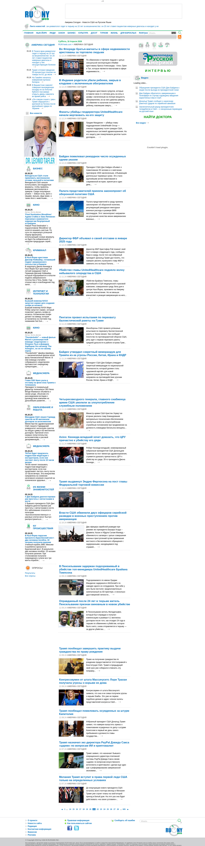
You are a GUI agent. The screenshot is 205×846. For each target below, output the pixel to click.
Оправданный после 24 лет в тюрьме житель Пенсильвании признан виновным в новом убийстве (94, 603)
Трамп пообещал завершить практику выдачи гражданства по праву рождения (90, 650)
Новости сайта (35, 823)
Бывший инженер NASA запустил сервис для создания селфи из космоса (39, 303)
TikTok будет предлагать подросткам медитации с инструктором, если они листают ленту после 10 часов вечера (39, 457)
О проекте (32, 820)
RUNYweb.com (64, 44)
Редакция (32, 826)
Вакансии (32, 832)
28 (118, 809)
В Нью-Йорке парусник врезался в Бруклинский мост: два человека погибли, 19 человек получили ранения (39, 538)
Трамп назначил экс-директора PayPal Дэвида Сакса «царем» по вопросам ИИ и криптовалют (94, 744)
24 (104, 809)
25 (108, 809)
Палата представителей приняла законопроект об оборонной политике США (92, 192)
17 (80, 809)
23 (101, 809)
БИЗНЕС (72, 33)
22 (98, 809)
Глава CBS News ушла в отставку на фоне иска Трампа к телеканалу (40, 382)
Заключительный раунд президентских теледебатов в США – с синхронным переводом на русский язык (160, 109)
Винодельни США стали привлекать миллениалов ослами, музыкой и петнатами (39, 178)
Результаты (30, 573)
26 (111, 809)
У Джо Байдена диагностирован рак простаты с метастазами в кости (40, 499)
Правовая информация (78, 820)
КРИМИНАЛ (39, 250)
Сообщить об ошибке (125, 820)
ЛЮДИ (52, 33)
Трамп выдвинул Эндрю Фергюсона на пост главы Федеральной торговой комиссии (93, 483)
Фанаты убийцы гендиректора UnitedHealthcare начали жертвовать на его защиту (91, 113)
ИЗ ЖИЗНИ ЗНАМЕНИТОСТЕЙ (43, 488)
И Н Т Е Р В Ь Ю (157, 70)
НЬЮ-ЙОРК (41, 33)
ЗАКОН (61, 33)
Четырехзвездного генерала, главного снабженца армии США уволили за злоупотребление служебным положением (92, 402)
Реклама (32, 835)
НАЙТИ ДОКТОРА (158, 117)
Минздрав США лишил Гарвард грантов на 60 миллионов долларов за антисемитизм (40, 419)
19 (87, 809)
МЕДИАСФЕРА (41, 373)
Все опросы (30, 576)
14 (70, 809)
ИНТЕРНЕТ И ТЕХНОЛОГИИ (41, 292)
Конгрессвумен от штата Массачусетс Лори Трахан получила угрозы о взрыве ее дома (93, 681)
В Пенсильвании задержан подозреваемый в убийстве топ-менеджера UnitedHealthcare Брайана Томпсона (93, 569)
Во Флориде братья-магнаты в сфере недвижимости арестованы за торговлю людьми (94, 51)
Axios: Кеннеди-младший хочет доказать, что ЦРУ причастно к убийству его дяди (92, 439)
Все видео (142, 123)
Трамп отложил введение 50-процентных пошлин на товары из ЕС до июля (44, 72)
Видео (144, 77)
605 (124, 809)
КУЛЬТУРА (83, 33)
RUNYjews (144, 33)
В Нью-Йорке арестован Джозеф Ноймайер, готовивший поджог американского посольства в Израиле (40, 260)
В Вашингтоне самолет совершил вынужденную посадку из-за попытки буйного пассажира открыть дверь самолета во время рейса (43, 91)
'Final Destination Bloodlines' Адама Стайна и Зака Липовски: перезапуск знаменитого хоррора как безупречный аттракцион (40, 219)
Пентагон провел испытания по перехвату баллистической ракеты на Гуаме (87, 319)
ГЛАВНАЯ (28, 33)
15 (73, 809)
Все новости (36, 113)
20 (90, 809)
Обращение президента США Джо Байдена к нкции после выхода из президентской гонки (159, 89)
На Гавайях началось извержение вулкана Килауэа (41, 79)
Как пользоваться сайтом (79, 823)
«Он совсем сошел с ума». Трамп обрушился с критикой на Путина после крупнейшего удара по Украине (44, 104)
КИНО (36, 205)
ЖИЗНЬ (114, 33)
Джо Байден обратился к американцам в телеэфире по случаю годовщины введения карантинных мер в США (158, 95)
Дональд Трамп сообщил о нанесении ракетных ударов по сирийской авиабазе (157, 102)
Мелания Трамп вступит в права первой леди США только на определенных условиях (93, 778)
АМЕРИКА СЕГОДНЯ (43, 45)
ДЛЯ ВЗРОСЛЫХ (128, 33)
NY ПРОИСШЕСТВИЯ (43, 527)
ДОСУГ (94, 33)
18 (84, 809)
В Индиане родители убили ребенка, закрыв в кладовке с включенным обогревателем (90, 82)
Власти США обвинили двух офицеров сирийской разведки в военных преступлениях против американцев (93, 516)
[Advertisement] (123, 11)
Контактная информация (39, 829)
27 (114, 809)
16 (77, 809)
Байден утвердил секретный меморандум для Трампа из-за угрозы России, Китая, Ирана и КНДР (92, 353)
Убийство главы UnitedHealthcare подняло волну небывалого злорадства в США (91, 271)
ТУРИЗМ (104, 33)
